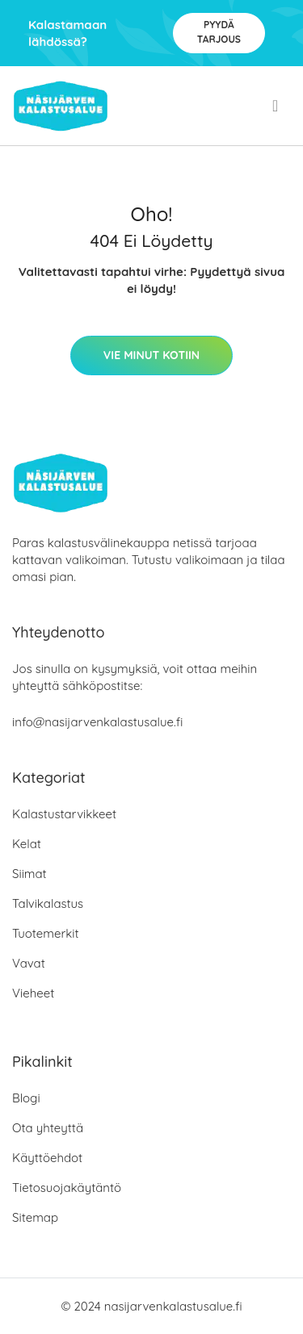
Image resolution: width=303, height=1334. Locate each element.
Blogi (26, 1098)
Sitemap (35, 1217)
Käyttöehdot (47, 1157)
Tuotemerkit (45, 933)
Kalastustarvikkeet (64, 814)
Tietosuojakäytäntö (66, 1187)
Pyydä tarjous (219, 32)
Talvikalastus (47, 903)
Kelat (26, 843)
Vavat (28, 963)
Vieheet (33, 993)
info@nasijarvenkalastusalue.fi (97, 722)
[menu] (277, 105)
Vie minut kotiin (151, 355)
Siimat (29, 873)
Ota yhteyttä (47, 1127)
